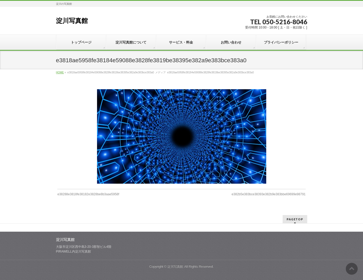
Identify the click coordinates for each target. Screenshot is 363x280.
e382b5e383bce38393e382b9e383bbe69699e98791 (269, 194)
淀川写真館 (72, 20)
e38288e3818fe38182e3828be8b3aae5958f (88, 194)
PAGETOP (295, 219)
